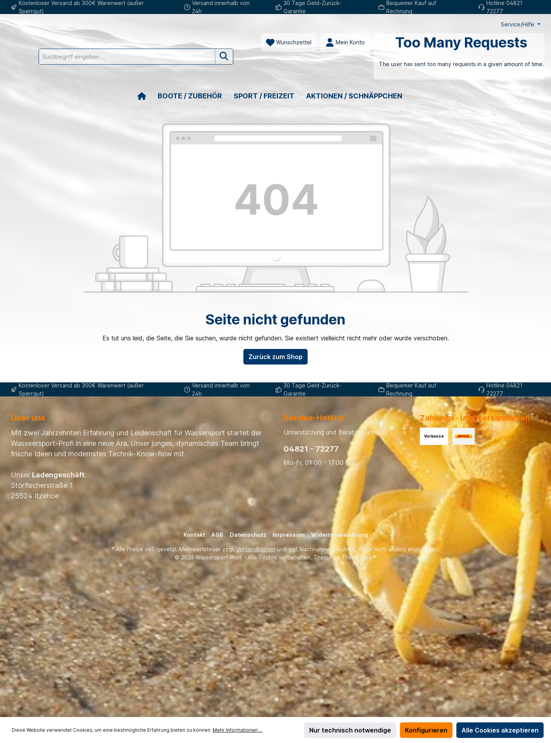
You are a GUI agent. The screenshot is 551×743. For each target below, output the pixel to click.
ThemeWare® (359, 557)
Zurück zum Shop (275, 375)
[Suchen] (409, 42)
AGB (217, 534)
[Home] (147, 114)
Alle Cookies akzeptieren (500, 730)
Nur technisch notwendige (350, 730)
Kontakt (194, 534)
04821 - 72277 (311, 449)
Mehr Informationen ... (237, 730)
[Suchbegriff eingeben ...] (311, 42)
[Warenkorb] (213, 74)
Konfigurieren (426, 730)
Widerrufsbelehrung (339, 534)
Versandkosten (255, 549)
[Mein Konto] (99, 60)
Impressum (289, 534)
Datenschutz (248, 534)
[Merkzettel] (42, 60)
